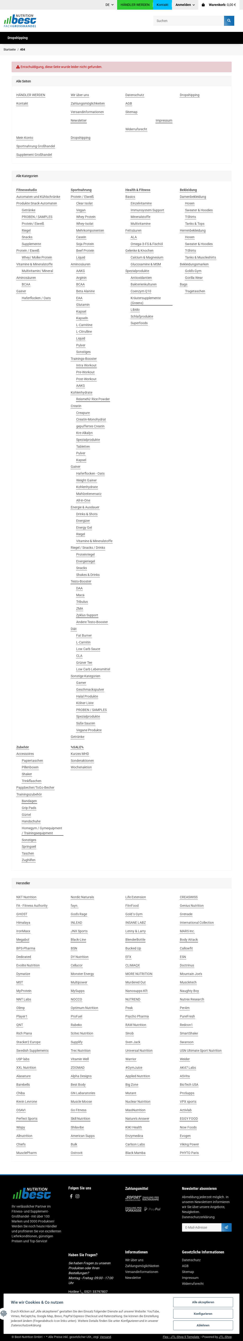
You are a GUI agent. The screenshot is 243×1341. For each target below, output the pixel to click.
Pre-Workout (85, 372)
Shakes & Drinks (88, 575)
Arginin (81, 278)
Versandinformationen (141, 1272)
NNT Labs (23, 999)
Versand (105, 1337)
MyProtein (23, 991)
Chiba (20, 1093)
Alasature (23, 1076)
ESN (183, 957)
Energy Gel (84, 527)
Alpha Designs (81, 1076)
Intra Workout (86, 365)
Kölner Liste (84, 703)
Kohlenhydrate (81, 392)
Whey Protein (86, 217)
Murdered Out (135, 982)
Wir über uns (134, 1260)
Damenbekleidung (193, 197)
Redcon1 (186, 1025)
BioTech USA (189, 1084)
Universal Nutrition (139, 1050)
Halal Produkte (87, 696)
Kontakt (162, 5)
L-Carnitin (83, 642)
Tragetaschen (195, 291)
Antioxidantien (141, 278)
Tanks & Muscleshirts (200, 257)
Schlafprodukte (142, 316)
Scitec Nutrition (82, 1033)
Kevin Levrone (26, 1101)
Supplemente (31, 244)
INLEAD (76, 922)
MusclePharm (26, 1153)
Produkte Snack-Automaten (36, 203)
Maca (80, 595)
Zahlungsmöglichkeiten (142, 1266)
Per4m (185, 1008)
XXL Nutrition (26, 1067)
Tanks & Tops (194, 224)
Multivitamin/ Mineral (37, 271)
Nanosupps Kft (136, 991)
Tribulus (82, 602)
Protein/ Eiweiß (33, 224)
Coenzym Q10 (141, 291)
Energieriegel (85, 561)
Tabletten (83, 446)
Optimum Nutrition (84, 1008)
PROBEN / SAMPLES (37, 217)
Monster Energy (82, 974)
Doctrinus (187, 965)
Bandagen (29, 801)
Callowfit (186, 948)
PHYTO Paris (189, 1153)
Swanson (187, 1042)
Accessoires (25, 754)
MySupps (77, 991)
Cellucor (77, 965)
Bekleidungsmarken (194, 264)
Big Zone (131, 1084)
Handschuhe (31, 821)
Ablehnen (203, 1325)
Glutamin (83, 305)
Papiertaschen (32, 760)
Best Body (78, 1084)
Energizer (83, 521)
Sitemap (188, 1272)
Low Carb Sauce (88, 649)
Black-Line (78, 939)
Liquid (80, 257)
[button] (185, 5)
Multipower (79, 982)
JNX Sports (79, 931)
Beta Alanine (85, 291)
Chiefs (21, 1144)
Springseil (29, 846)
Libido (135, 309)
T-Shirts (190, 217)
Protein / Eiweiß (27, 250)
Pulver (80, 345)
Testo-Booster (81, 581)
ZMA (79, 608)
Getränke (28, 210)
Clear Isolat (84, 203)
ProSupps (187, 1093)
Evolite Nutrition (28, 965)
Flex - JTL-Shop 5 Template (181, 1337)
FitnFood (132, 905)
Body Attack (189, 939)
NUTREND (132, 999)
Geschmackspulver (90, 689)
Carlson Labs (135, 1144)
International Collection (197, 922)
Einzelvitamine (141, 203)
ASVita (185, 1076)
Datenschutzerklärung (198, 1217)
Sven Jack (132, 1042)
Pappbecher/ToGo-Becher (35, 787)
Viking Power (189, 1144)
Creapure (83, 413)
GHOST (21, 914)
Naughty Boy (189, 991)
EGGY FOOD (189, 1118)
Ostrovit (77, 1153)
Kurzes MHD (80, 754)
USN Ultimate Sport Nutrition (201, 1050)
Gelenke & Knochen (139, 250)
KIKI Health (133, 1127)
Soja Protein (85, 244)
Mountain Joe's (191, 974)
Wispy (20, 1127)
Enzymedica (134, 1136)
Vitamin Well (80, 1059)
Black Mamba (135, 1153)
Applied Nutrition (137, 1076)
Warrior (130, 1059)
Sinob (129, 1033)
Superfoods (139, 323)
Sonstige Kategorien (85, 676)
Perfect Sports (26, 1118)
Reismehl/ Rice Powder (93, 399)
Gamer (81, 683)
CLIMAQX (132, 965)
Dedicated (23, 957)
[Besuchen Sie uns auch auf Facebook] (71, 1196)
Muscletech (188, 982)
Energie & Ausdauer (85, 507)
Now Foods (188, 1127)
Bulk (74, 1144)
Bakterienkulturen (144, 284)
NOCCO (76, 999)
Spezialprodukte (88, 440)
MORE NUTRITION (138, 974)
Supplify (77, 1042)
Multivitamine (140, 224)
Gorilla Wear (194, 278)
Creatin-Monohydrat (91, 419)
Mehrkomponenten (90, 230)
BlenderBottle (135, 939)
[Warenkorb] (218, 5)
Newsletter (133, 1278)
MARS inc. (187, 931)
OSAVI (21, 1110)
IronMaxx (23, 931)
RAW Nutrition (135, 1025)
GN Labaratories (83, 1093)
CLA (79, 656)
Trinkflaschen (31, 781)
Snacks (27, 237)
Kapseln (82, 318)
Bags (183, 284)
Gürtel (26, 815)
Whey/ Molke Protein (37, 257)
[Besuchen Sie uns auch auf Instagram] (77, 1196)
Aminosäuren (26, 278)
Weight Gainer (86, 480)
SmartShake (189, 1033)
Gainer (21, 291)
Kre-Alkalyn (84, 433)
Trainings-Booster (84, 359)
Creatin (76, 406)
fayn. (74, 905)
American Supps (83, 1136)
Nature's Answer (137, 1118)
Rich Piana (24, 1033)
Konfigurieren (203, 1313)
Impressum (190, 1278)
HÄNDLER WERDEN (135, 5)
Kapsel (81, 311)
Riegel (26, 230)
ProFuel (76, 1016)
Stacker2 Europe (28, 1042)
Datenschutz (191, 1260)
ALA (134, 237)
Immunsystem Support (147, 210)
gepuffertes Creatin (90, 426)
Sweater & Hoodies (199, 210)
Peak (129, 1008)
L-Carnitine (84, 325)
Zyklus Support (87, 615)
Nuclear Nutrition (137, 1101)
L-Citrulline (84, 331)
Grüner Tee (84, 662)
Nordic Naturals (82, 897)
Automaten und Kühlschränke (38, 197)
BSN (74, 948)
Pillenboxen (30, 767)
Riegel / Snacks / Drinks (88, 547)
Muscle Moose (81, 1101)
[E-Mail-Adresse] (202, 1227)
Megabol (22, 939)
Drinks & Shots (86, 514)
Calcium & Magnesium (147, 257)
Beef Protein (85, 250)
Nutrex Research (192, 999)
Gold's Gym (193, 271)
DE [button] (108, 5)
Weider (185, 1059)
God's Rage (79, 914)
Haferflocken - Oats (90, 473)
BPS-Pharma (25, 948)
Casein (81, 237)
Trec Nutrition (81, 1050)
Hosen (189, 203)
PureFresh (187, 1016)
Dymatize (23, 974)
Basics (130, 197)
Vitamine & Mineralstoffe (34, 264)
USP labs (22, 1059)
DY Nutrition (79, 957)
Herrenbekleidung (193, 230)
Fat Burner (84, 635)
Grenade (186, 914)
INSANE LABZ (135, 922)
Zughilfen (28, 860)
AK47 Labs (188, 1067)
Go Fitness (78, 1110)
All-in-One (83, 500)
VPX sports (188, 1101)
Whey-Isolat (84, 224)
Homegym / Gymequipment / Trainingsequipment (42, 830)
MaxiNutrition (135, 1110)
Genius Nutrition (192, 905)
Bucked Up (133, 948)
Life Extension (135, 897)
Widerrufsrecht (193, 1284)
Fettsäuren (133, 230)
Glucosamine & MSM (146, 264)
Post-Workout (86, 379)
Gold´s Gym (133, 914)
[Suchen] (188, 21)
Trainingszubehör (29, 794)
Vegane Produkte (89, 730)
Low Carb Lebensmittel (93, 669)
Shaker (27, 774)
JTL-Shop (225, 1337)
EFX (128, 957)
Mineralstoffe (140, 217)
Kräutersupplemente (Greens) (146, 300)
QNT (19, 1025)
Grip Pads (29, 808)
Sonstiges (83, 352)
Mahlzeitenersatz (89, 494)
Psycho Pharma (137, 1016)
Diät (74, 629)
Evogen (185, 1136)
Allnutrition (24, 1136)
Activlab (186, 1110)
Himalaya (23, 922)
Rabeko (76, 1025)
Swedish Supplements (32, 1050)
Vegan (81, 210)
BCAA (26, 284)
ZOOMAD (77, 1067)
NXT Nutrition (26, 897)
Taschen (28, 853)
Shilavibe (77, 1127)
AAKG (80, 271)
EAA (79, 298)
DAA (79, 588)
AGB (185, 1266)
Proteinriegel (85, 554)
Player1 (21, 1016)
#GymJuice (133, 1067)
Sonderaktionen (82, 760)
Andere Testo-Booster (92, 622)
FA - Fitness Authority (32, 905)
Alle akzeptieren (203, 1302)
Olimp (20, 1008)
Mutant (130, 1093)
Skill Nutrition (80, 1118)
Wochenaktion (81, 767)
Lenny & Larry (135, 931)
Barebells (23, 1084)
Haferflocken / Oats (36, 298)
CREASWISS (189, 897)
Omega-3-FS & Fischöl (147, 244)
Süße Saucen (85, 723)
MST (19, 982)
